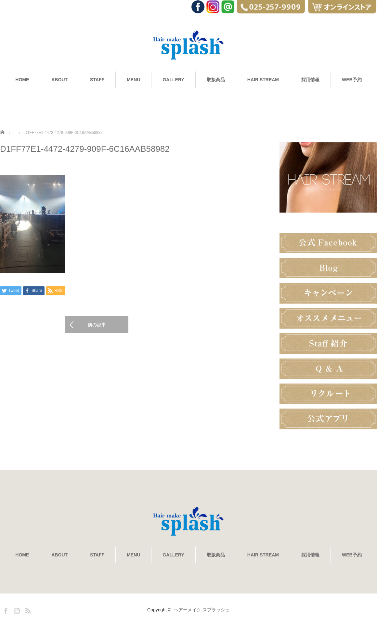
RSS (27, 610)
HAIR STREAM (263, 79)
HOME (22, 79)
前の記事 (97, 324)
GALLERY (173, 79)
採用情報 (310, 79)
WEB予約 (352, 79)
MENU (133, 79)
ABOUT (59, 79)
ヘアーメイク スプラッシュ (202, 609)
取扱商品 (216, 79)
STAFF (97, 79)
